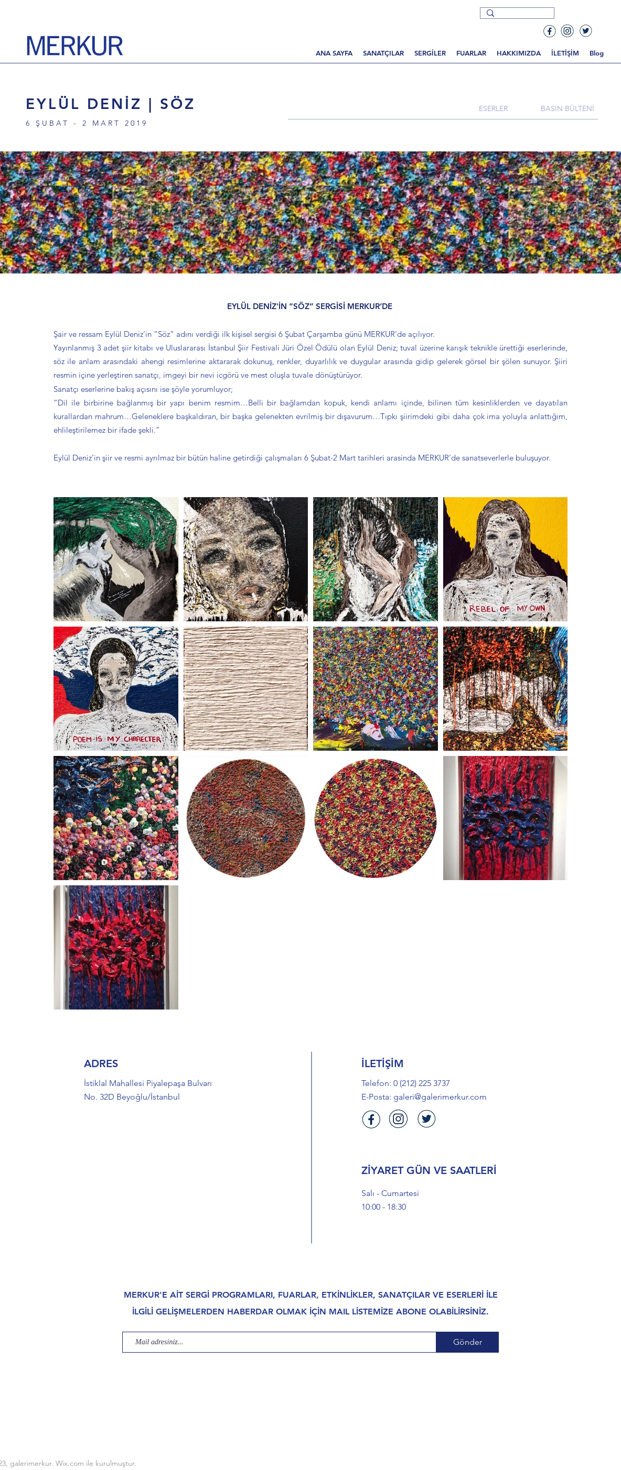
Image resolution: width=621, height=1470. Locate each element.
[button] (383, 53)
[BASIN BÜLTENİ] (567, 108)
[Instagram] (567, 31)
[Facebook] (549, 31)
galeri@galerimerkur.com (440, 1097)
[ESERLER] (493, 108)
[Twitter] (585, 31)
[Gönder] (467, 1342)
